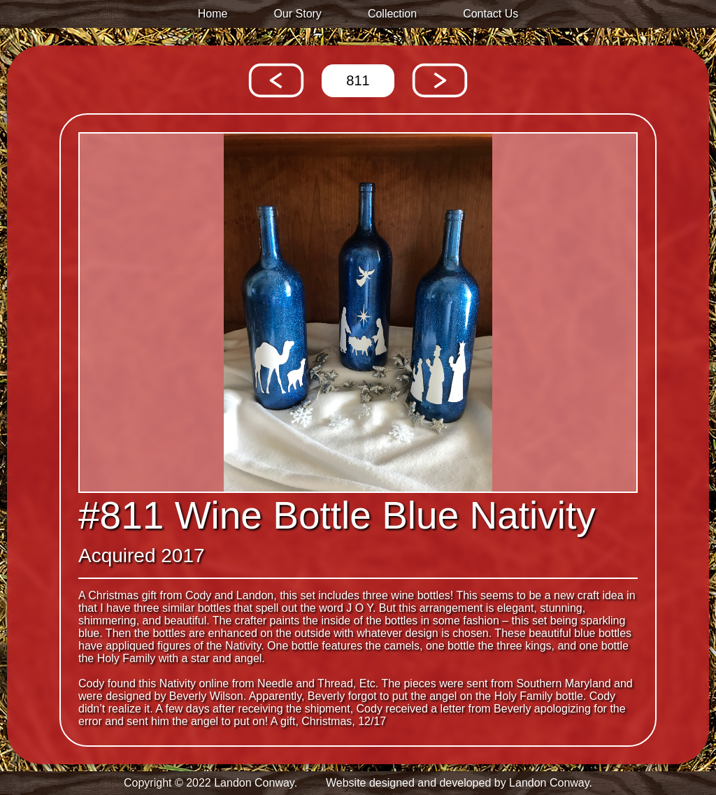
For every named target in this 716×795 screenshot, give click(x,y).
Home (213, 14)
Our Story (297, 14)
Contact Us (490, 14)
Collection (392, 14)
